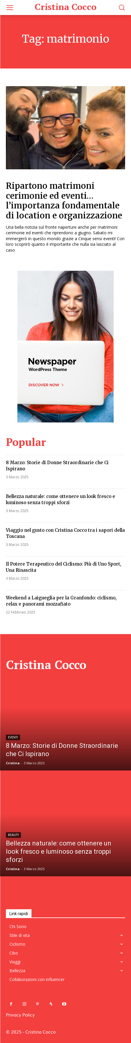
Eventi (13, 737)
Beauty (13, 835)
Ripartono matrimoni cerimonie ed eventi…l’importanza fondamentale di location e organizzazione (64, 200)
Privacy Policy (20, 1014)
